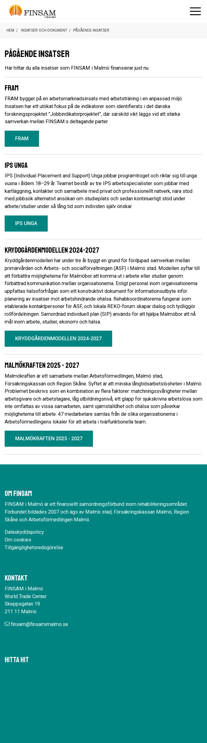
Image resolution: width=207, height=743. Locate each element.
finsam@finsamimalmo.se (39, 624)
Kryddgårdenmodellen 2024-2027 (58, 338)
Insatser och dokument (44, 30)
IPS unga (26, 223)
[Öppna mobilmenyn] (195, 11)
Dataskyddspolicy (24, 532)
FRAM (22, 138)
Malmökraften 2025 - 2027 (48, 438)
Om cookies (18, 540)
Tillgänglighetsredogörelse (34, 547)
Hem (10, 30)
